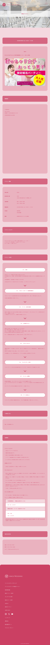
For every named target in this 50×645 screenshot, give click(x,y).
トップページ (7, 617)
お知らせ (6, 603)
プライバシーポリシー (9, 627)
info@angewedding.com (13, 549)
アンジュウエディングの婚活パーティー (12, 586)
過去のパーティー (8, 606)
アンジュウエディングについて (11, 583)
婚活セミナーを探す (9, 600)
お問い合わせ (7, 610)
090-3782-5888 (11, 547)
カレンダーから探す (9, 596)
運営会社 (6, 621)
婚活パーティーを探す (9, 593)
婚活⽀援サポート (8, 624)
